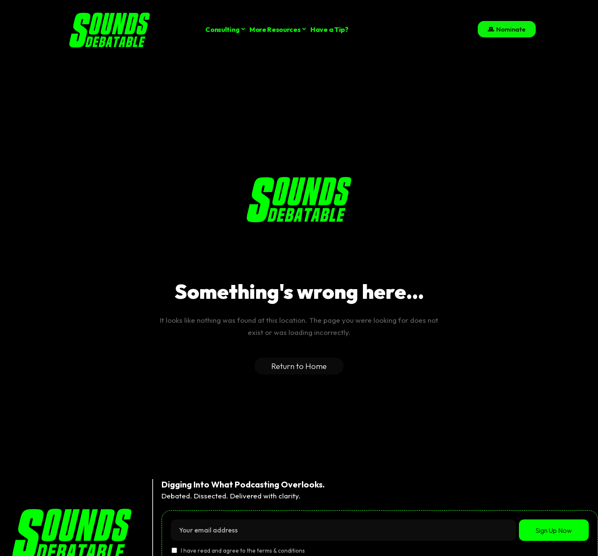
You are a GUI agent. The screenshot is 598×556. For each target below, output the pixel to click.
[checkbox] (174, 550)
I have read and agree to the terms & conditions (243, 551)
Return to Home (299, 366)
